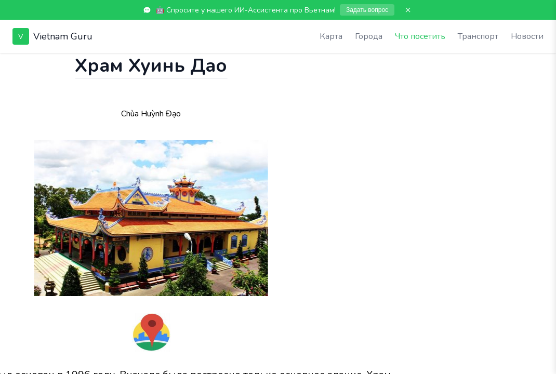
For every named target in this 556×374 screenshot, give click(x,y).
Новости (527, 36)
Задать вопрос (367, 10)
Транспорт (478, 36)
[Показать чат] (10, 63)
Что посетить (420, 36)
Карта (331, 36)
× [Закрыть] (408, 10)
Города (368, 36)
